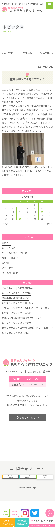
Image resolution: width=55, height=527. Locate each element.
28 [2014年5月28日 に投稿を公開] (20, 218)
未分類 (5, 263)
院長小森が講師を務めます (15, 298)
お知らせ (6, 243)
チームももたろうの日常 (14, 253)
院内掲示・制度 (10, 272)
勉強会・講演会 (10, 258)
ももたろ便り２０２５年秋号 (16, 313)
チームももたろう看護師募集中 (17, 288)
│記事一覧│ (27, 53)
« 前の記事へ (8, 53)
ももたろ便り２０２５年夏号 (16, 322)
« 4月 (5, 223)
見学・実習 (7, 267)
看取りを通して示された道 (15, 332)
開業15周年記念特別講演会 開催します (21, 317)
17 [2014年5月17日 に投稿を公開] (42, 212)
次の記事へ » (46, 53)
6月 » (49, 223)
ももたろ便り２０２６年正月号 (17, 303)
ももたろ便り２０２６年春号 (16, 293)
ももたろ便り (8, 248)
